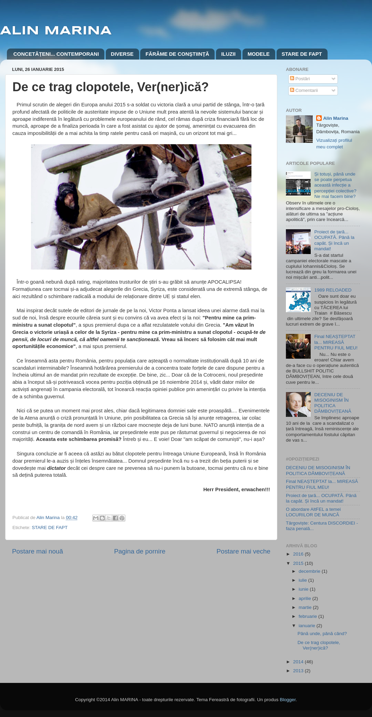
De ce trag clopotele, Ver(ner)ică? (319, 645)
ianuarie (308, 625)
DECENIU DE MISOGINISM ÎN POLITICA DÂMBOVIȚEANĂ (332, 403)
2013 (299, 670)
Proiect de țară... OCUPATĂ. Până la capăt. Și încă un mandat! (334, 240)
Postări (300, 78)
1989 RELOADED (332, 290)
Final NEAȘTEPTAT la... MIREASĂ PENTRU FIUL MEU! (336, 342)
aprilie (305, 598)
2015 (299, 563)
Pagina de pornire (139, 551)
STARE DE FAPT (302, 54)
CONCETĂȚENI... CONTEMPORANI (56, 54)
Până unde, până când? (322, 633)
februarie (308, 616)
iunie (304, 589)
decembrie (310, 571)
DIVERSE (122, 54)
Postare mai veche (243, 551)
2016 (299, 554)
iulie (303, 580)
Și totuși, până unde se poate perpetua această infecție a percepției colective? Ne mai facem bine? (335, 185)
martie (306, 607)
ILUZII (228, 54)
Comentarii (304, 90)
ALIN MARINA (56, 31)
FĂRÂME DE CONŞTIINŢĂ (177, 54)
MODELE (259, 54)
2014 (299, 661)
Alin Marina (335, 118)
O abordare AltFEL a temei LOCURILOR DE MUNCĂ (313, 512)
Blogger (288, 699)
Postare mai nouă (37, 551)
